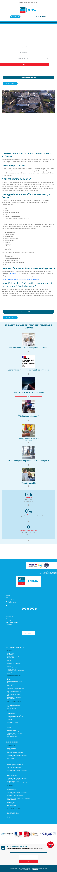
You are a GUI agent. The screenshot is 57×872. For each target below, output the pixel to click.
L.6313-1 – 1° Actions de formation (50, 572)
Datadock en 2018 (14, 274)
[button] (2, 834)
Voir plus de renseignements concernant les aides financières (20, 279)
